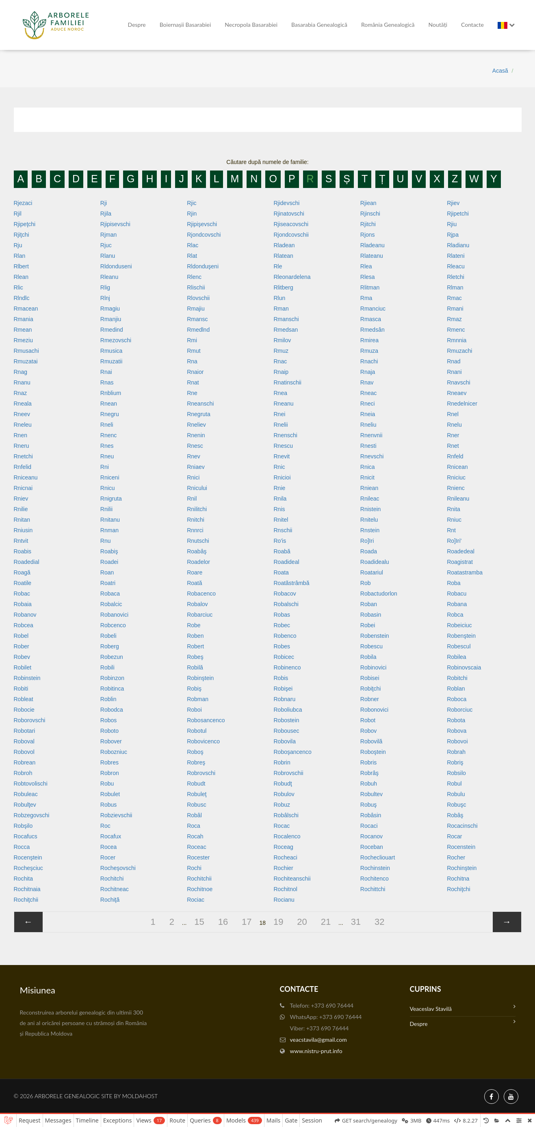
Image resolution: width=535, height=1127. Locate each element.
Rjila (105, 213)
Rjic (191, 203)
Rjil (18, 213)
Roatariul (371, 572)
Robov (368, 731)
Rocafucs (25, 836)
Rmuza (369, 351)
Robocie (24, 709)
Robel (21, 636)
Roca (193, 826)
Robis (280, 678)
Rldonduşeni (203, 266)
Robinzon (112, 678)
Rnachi (369, 361)
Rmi (192, 340)
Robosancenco (206, 720)
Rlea (366, 266)
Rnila (279, 498)
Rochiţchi (458, 889)
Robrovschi (201, 773)
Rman (280, 308)
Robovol (24, 752)
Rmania (23, 319)
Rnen (20, 435)
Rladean (284, 245)
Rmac (454, 298)
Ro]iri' (454, 541)
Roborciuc (459, 709)
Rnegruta (198, 414)
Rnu (105, 541)
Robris (368, 762)
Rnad (453, 361)
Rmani (455, 308)
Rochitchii (199, 878)
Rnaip (280, 372)
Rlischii (196, 287)
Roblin (108, 699)
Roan (107, 572)
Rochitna (458, 878)
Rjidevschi (286, 203)
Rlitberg (283, 287)
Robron (109, 773)
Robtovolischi (31, 783)
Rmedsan (285, 329)
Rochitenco (374, 878)
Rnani (454, 372)
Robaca (110, 593)
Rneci (367, 403)
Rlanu (107, 256)
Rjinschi (370, 213)
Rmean (23, 329)
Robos (108, 720)
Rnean (108, 403)
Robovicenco (203, 741)
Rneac (368, 393)
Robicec (283, 657)
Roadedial (26, 562)
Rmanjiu (110, 319)
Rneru (21, 446)
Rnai (106, 372)
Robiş (194, 688)
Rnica (367, 467)
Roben (195, 636)
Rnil (192, 498)
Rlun (279, 298)
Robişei (282, 688)
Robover (111, 741)
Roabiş (109, 551)
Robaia (23, 604)
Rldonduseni (116, 266)
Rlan (20, 256)
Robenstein (374, 636)
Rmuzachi (459, 351)
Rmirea (369, 340)
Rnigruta (111, 498)
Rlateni (456, 256)
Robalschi (285, 604)
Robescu (371, 646)
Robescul (458, 646)
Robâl (194, 815)
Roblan (456, 688)
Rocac (281, 826)
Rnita (453, 509)
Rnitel (280, 519)
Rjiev (453, 203)
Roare (194, 572)
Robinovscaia (464, 667)
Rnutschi (198, 541)
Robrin (281, 762)
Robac (22, 593)
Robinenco (287, 667)
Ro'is (279, 541)
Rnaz (20, 393)
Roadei (109, 562)
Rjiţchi (21, 234)
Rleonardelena (291, 277)
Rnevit (281, 456)
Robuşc (456, 804)
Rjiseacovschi (290, 224)
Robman (197, 699)
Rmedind (111, 329)
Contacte (472, 24)
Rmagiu (110, 308)
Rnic (279, 467)
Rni (104, 467)
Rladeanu (372, 245)
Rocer (107, 857)
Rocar (454, 836)
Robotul (196, 731)
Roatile (23, 583)
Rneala (23, 403)
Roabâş (196, 551)
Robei (367, 625)
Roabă (281, 551)
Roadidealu (374, 562)
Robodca (111, 709)
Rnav (367, 382)
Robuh (368, 783)
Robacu (456, 593)
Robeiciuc (459, 625)
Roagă (22, 572)
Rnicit (367, 477)
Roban (368, 604)
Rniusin (23, 530)
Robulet (110, 794)
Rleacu (456, 266)
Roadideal (286, 562)
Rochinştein (462, 868)
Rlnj (105, 298)
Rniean (369, 488)
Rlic (18, 287)
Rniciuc (456, 477)
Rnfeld (455, 456)
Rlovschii (198, 298)
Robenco (284, 636)
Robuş (368, 804)
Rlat (192, 256)
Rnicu (107, 488)
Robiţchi (370, 688)
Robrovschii (288, 773)
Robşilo (23, 826)
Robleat (23, 699)
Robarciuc (199, 614)
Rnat (193, 382)
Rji (103, 203)
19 (278, 922)
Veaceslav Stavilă (463, 1008)
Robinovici (373, 667)
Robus (108, 804)
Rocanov (371, 836)
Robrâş (369, 773)
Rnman (109, 530)
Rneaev (456, 393)
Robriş (455, 762)
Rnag (20, 372)
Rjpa (453, 234)
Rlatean (283, 256)
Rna (192, 361)
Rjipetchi (458, 213)
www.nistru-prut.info (316, 1050)
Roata (280, 572)
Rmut (193, 351)
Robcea (23, 625)
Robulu (456, 794)
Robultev (371, 794)
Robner (369, 699)
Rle (277, 266)
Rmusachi (26, 351)
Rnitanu (110, 519)
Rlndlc (22, 298)
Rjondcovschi (204, 234)
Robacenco (201, 593)
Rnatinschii (287, 382)
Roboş (195, 752)
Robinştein (200, 678)
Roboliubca (287, 709)
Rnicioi (281, 477)
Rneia (367, 414)
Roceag (283, 847)
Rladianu (458, 245)
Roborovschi (29, 720)
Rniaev (196, 467)
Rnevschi (372, 456)
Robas (281, 614)
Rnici (193, 477)
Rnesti (368, 446)
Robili (107, 667)
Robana (457, 604)
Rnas (107, 382)
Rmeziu (23, 340)
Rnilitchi (197, 509)
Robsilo (456, 773)
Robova (456, 731)
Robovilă (371, 741)
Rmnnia (456, 340)
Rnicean (457, 467)
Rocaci (369, 826)
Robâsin (370, 815)
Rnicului (197, 488)
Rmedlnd (198, 329)
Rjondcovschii (290, 234)
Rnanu (22, 382)
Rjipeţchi (25, 224)
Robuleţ (196, 794)
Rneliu (368, 424)
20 (302, 922)
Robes (281, 646)
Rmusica (111, 351)
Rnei (279, 414)
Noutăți (438, 24)
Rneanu (283, 403)
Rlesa (367, 277)
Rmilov (282, 340)
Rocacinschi (462, 826)
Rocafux (110, 836)
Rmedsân (372, 329)
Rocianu (283, 899)
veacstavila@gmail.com (318, 1039)
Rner (453, 435)
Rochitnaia (27, 889)
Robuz (281, 804)
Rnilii (106, 509)
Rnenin (196, 435)
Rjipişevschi (202, 224)
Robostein (286, 720)
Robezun (111, 657)
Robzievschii (116, 815)
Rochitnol (285, 889)
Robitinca (112, 688)
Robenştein (461, 636)
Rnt (451, 530)
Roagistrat (460, 562)
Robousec (286, 731)
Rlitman (369, 287)
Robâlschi (285, 815)
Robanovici (114, 614)
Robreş (196, 762)
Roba (453, 583)
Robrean (25, 762)
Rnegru (109, 414)
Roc (105, 826)
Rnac (280, 361)
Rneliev (196, 424)
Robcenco (113, 625)
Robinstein (27, 678)
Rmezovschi (115, 340)
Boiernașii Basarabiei (185, 24)
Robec (281, 625)
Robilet (23, 667)
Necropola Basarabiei (251, 24)
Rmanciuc (373, 308)
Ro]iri (367, 541)
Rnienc (456, 488)
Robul (454, 783)
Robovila (284, 741)
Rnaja (367, 372)
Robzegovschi (32, 815)
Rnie (279, 488)
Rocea (108, 847)
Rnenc (108, 435)
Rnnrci (195, 530)
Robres (109, 762)
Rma (366, 298)
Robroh (23, 773)
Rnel (453, 414)
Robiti (21, 688)
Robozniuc (113, 752)
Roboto (109, 731)
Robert (195, 646)
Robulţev (25, 804)
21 (326, 922)
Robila (368, 657)
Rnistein (370, 509)
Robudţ (282, 783)
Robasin (370, 614)
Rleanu (109, 277)
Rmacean (26, 308)
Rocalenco (286, 836)
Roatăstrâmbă (291, 583)
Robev (22, 657)
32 (379, 922)
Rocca (22, 847)
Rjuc (106, 245)
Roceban (371, 847)
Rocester (198, 857)
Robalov (197, 604)
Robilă (195, 667)
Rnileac (369, 498)
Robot (367, 720)
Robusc (196, 804)
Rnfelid (23, 467)
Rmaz (454, 319)
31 (356, 922)
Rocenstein (461, 847)
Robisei (369, 678)
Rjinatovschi (288, 213)
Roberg (109, 646)
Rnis (279, 509)
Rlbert (21, 266)
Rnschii (282, 530)
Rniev (21, 498)
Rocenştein (28, 857)
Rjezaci (23, 203)
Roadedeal (460, 551)
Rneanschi (200, 403)
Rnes (107, 446)
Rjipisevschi (115, 224)
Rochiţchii (26, 899)
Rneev (22, 414)
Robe (193, 625)
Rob (365, 583)
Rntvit (21, 541)
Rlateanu (371, 256)
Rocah (195, 836)
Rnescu (282, 446)
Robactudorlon (378, 593)
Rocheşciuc (28, 868)
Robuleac (26, 794)
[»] (507, 922)
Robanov (25, 614)
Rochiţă (109, 899)
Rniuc (454, 519)
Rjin (192, 213)
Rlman (455, 287)
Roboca (456, 699)
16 (223, 922)
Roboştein (373, 752)
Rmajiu (196, 308)
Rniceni (109, 477)
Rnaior (195, 372)
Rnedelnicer (462, 403)
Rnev (193, 456)
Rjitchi (368, 224)
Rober (21, 646)
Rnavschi (458, 382)
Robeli (108, 636)
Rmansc (197, 319)
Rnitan (22, 519)
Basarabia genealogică (319, 24)
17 (246, 922)
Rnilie (21, 509)
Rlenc (194, 277)
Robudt (196, 783)
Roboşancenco (292, 752)
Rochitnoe (199, 889)
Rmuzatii (111, 361)
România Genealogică (388, 24)
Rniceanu (26, 477)
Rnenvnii (371, 435)
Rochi (194, 868)
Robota (456, 720)
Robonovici (374, 709)
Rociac (195, 899)
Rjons (367, 234)
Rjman (108, 234)
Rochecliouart (377, 857)
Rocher (456, 857)
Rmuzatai (26, 361)
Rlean (21, 277)
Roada (368, 551)
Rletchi (455, 277)
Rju (18, 245)
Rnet (453, 446)
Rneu (107, 456)
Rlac (192, 245)
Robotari (24, 731)
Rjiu (452, 224)
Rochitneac (114, 889)
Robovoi (457, 741)
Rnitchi (195, 519)
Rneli (106, 424)
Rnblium (110, 393)
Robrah (456, 752)
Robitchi (457, 678)
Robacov (284, 593)
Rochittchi (372, 889)
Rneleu (23, 424)
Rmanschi (286, 319)
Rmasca (370, 319)
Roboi (194, 709)
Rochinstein (375, 868)
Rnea (280, 393)
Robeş (195, 657)
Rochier (283, 868)
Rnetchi (23, 456)
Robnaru (284, 699)
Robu (107, 783)
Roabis (23, 551)
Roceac (196, 847)
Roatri (107, 583)
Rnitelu (369, 519)
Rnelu (454, 424)
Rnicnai (23, 488)
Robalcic (111, 604)
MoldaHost (140, 1095)
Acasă (500, 70)
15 (199, 922)
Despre (137, 24)
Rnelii (280, 424)
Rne (192, 393)
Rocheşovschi (118, 868)
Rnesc (195, 446)
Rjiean (368, 203)
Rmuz (280, 351)
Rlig (105, 287)
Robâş (455, 815)
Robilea (456, 657)
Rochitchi (112, 878)
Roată (194, 583)
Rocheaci (285, 857)
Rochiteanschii (291, 878)
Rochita (23, 878)
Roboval (24, 741)
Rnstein (369, 530)
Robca (455, 614)
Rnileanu (458, 498)
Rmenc (456, 329)
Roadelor (198, 562)
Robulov (283, 794)
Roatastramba (465, 572)
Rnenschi (285, 435)
